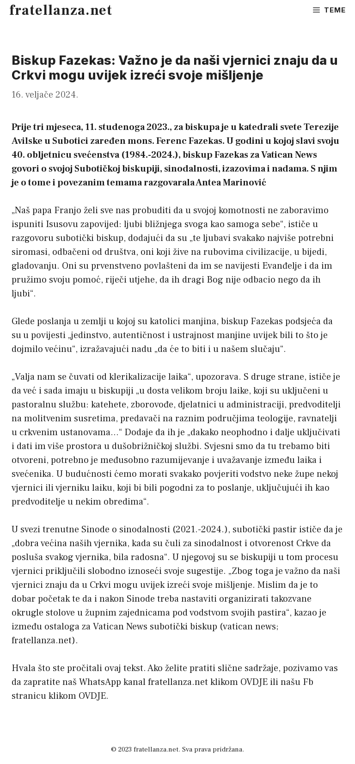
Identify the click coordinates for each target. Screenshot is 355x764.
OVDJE (254, 682)
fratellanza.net (60, 10)
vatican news (249, 627)
